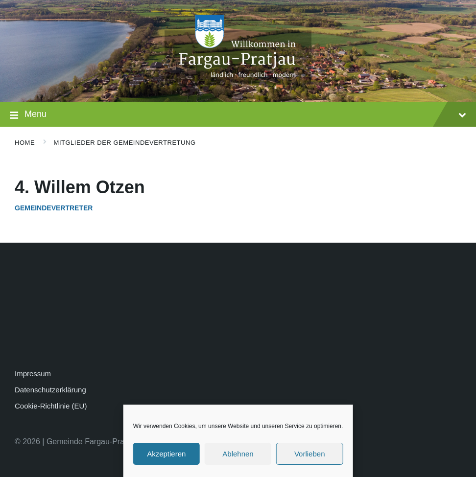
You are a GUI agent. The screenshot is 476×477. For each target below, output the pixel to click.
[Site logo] (238, 82)
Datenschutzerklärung (50, 390)
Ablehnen (237, 454)
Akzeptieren (166, 454)
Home (25, 142)
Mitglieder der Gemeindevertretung (125, 142)
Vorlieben (309, 454)
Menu (238, 115)
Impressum (33, 373)
